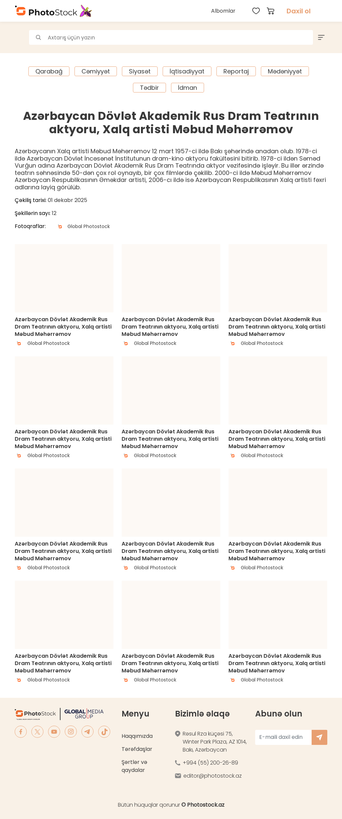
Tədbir (149, 87)
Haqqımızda (137, 736)
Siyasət (140, 71)
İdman (187, 87)
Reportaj (236, 71)
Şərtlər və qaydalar (134, 766)
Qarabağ (48, 71)
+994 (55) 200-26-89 (210, 763)
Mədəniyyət (285, 71)
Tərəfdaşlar (137, 749)
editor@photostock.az (212, 776)
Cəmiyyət (95, 71)
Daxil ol (299, 11)
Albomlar (223, 11)
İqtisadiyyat (187, 71)
